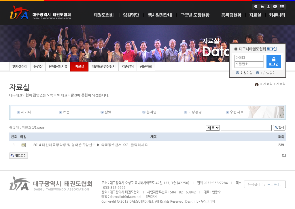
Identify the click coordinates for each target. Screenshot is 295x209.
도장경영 (195, 112)
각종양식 (127, 66)
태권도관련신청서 (103, 66)
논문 (66, 112)
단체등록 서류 (58, 66)
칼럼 (108, 112)
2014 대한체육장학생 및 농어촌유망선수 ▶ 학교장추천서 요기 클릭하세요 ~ (92, 145)
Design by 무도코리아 (200, 201)
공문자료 (146, 66)
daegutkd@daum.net (125, 197)
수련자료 (237, 112)
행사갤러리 (19, 66)
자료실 (79, 66)
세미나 (26, 112)
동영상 (37, 66)
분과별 (151, 112)
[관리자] (151, 197)
